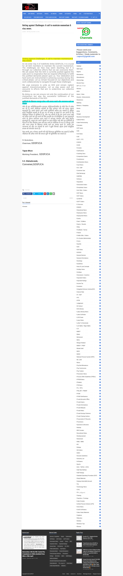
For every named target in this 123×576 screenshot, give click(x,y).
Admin (24, 31)
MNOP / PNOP (89, 345)
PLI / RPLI (89, 388)
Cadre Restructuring (89, 122)
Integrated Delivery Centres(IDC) (89, 289)
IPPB (89, 300)
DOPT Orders (89, 201)
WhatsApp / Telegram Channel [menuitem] (80, 17)
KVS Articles (89, 309)
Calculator (89, 125)
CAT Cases (89, 128)
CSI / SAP (89, 167)
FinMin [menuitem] (60, 13)
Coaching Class (89, 153)
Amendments (89, 77)
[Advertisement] (48, 46)
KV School (89, 306)
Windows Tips (89, 523)
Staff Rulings (89, 472)
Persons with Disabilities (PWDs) (89, 376)
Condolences (89, 159)
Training (89, 495)
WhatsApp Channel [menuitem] (64, 17)
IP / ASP (89, 295)
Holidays (89, 272)
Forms (89, 241)
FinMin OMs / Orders (89, 235)
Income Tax (89, 283)
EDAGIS (89, 207)
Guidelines (89, 263)
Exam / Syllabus (89, 221)
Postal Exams (89, 402)
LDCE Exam (89, 317)
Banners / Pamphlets (89, 105)
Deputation (89, 182)
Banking (89, 102)
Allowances (89, 74)
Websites (89, 518)
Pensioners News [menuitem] (38, 17)
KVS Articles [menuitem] (27, 17)
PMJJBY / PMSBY (89, 391)
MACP (89, 331)
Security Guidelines (89, 456)
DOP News (89, 193)
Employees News (89, 213)
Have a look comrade (89, 266)
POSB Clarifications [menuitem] (51, 17)
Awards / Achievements (89, 97)
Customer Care (89, 170)
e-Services (89, 204)
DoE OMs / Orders (89, 190)
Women (89, 526)
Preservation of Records (89, 419)
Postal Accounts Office (89, 399)
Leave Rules (89, 320)
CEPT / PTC (89, 139)
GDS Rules (89, 249)
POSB (89, 393)
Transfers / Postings (89, 498)
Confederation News (89, 162)
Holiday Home (89, 269)
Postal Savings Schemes (89, 413)
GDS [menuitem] (80, 13)
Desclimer (79, 573)
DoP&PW (89, 199)
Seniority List (89, 458)
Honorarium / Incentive (89, 275)
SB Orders (89, 450)
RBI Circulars (89, 430)
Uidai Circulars (89, 501)
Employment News (89, 215)
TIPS (89, 489)
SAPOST (32, 573)
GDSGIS (89, 252)
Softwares (89, 461)
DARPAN (89, 176)
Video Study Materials (89, 512)
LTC (89, 328)
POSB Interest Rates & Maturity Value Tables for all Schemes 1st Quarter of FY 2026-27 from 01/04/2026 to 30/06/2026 (91, 552)
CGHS (89, 145)
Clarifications (89, 150)
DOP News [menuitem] (39, 13)
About (68, 573)
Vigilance (89, 515)
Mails (89, 334)
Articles (89, 88)
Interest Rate (89, 292)
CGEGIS (89, 142)
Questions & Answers (89, 424)
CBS (89, 131)
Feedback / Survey (89, 230)
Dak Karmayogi (89, 173)
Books (89, 108)
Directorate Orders (89, 184)
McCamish (89, 337)
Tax (89, 484)
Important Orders (89, 278)
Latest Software (89, 314)
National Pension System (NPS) (89, 357)
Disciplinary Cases (89, 187)
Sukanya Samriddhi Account (89, 481)
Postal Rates (89, 410)
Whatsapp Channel (87, 573)
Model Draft (89, 348)
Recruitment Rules (89, 433)
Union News (28, 21)
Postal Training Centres (89, 416)
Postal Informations (89, 405)
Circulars (89, 148)
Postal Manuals (89, 408)
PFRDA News (89, 379)
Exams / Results (89, 224)
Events (89, 218)
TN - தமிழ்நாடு (89, 492)
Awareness (89, 100)
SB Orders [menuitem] (53, 13)
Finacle (89, 232)
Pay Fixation (89, 371)
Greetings (89, 261)
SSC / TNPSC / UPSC (89, 467)
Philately (89, 382)
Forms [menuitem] (75, 13)
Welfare (89, 521)
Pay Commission (89, 368)
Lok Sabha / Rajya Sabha (89, 326)
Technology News (89, 487)
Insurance (89, 286)
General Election (89, 255)
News (89, 362)
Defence (89, 179)
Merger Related (89, 343)
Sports (89, 464)
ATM (89, 91)
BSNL (89, 111)
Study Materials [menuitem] (88, 13)
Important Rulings (89, 280)
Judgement (89, 303)
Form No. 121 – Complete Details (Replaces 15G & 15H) (90, 537)
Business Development (89, 117)
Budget (89, 114)
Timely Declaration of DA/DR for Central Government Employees (90, 543)
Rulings (89, 447)
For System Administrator (89, 238)
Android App (89, 80)
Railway (89, 427)
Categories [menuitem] (68, 13)
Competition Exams (89, 156)
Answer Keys (89, 83)
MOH (89, 351)
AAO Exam (89, 69)
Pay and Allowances (89, 365)
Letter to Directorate (89, 323)
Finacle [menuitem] (47, 13)
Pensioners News (89, 374)
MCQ (89, 340)
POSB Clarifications (89, 396)
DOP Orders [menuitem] (31, 13)
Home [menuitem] (24, 13)
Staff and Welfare (89, 470)
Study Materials (89, 478)
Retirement (89, 439)
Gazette (89, 244)
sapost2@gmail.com (86, 56)
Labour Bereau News (89, 311)
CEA (89, 136)
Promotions (89, 422)
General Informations (89, 258)
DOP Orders (89, 196)
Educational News (89, 210)
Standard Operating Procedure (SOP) (89, 475)
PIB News (89, 385)
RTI (89, 444)
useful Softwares (89, 509)
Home (23, 21)
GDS (89, 247)
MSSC (89, 354)
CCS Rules (89, 134)
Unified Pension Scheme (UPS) (89, 504)
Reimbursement (89, 436)
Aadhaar (89, 66)
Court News (89, 165)
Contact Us (73, 573)
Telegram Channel (97, 573)
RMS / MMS (89, 441)
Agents (89, 71)
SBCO (89, 453)
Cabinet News (89, 119)
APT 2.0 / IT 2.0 (89, 86)
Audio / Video (89, 94)
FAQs (89, 227)
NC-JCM (89, 359)
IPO (89, 297)
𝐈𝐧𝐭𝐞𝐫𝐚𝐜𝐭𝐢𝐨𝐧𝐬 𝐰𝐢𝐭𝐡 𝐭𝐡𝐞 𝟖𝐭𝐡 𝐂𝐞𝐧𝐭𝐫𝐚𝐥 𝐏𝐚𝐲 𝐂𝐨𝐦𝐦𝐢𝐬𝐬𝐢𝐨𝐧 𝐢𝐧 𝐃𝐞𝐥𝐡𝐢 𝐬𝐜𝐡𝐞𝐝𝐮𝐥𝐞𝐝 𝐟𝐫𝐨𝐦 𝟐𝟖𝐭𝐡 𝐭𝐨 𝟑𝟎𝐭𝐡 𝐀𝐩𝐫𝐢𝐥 (33, 554)
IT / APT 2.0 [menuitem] (94, 17)
